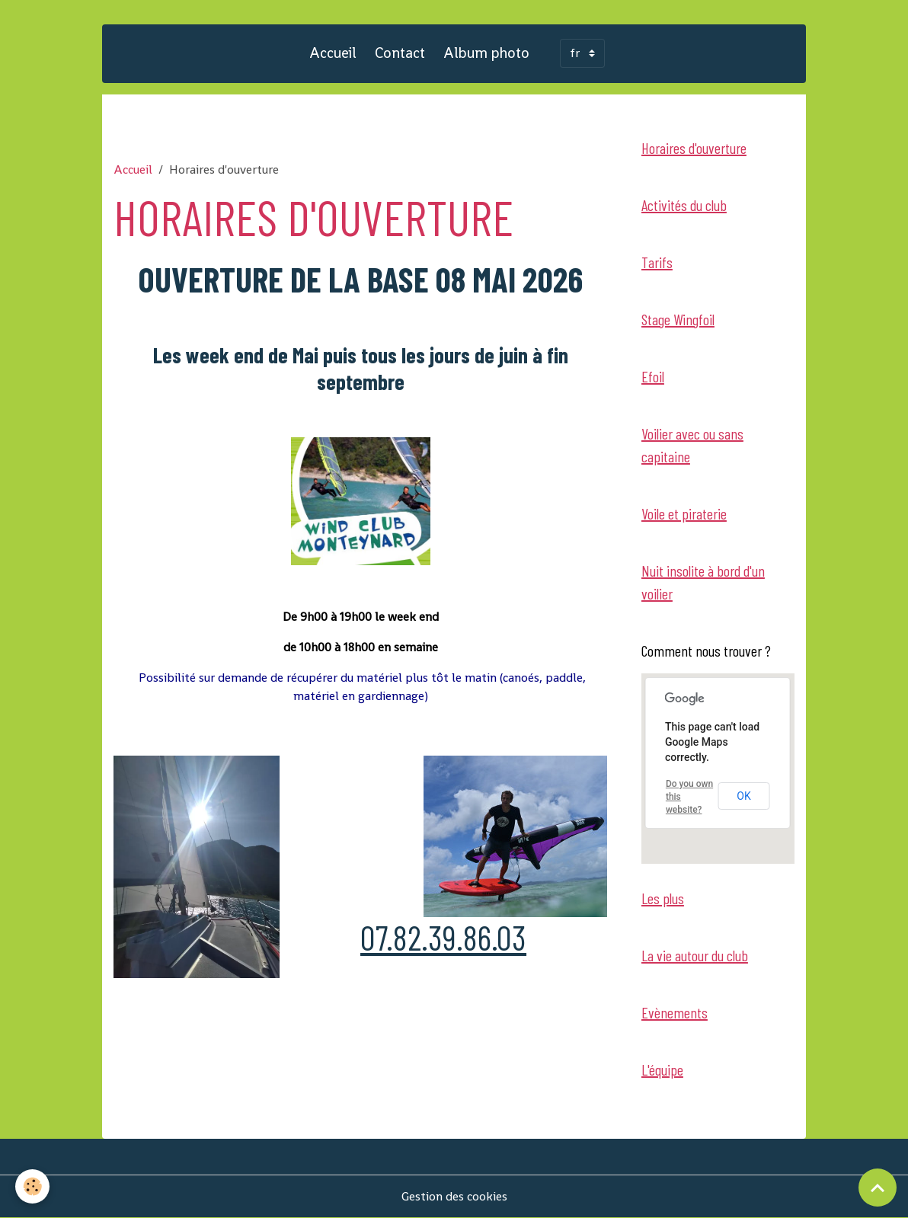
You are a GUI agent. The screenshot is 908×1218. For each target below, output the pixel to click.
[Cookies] (32, 1186)
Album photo (486, 52)
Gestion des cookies (454, 1196)
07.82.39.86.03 (443, 936)
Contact (400, 52)
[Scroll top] (877, 1187)
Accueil (332, 52)
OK (743, 796)
